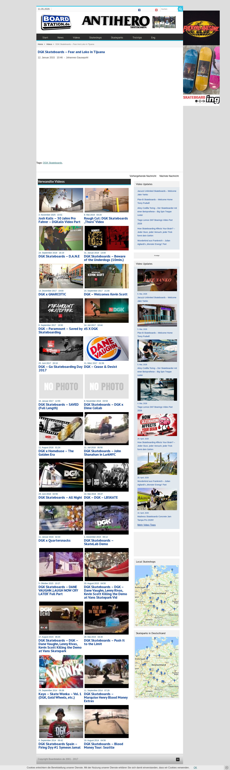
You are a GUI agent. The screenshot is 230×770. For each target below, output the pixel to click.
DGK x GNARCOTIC (52, 294)
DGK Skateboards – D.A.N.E (59, 256)
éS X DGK (91, 328)
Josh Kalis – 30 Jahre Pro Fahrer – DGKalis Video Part (59, 220)
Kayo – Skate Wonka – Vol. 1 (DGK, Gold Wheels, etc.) (60, 696)
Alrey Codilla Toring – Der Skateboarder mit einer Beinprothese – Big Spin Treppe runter (157, 211)
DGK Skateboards (52, 163)
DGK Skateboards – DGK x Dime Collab (103, 406)
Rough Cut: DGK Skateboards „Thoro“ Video (106, 220)
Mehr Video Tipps (146, 525)
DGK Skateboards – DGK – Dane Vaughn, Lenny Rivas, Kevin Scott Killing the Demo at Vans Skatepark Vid (105, 592)
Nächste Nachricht (169, 176)
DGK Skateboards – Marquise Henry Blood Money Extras (105, 697)
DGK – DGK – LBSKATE (101, 497)
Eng (153, 37)
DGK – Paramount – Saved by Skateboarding (60, 330)
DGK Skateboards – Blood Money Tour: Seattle (103, 746)
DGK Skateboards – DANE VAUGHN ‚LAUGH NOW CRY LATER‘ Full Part (58, 590)
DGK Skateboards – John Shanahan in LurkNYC (102, 453)
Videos (76, 37)
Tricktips (137, 37)
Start (45, 37)
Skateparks (117, 37)
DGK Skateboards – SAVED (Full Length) (59, 406)
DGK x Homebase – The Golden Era (56, 453)
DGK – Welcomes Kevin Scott (105, 294)
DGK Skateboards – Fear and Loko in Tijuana (71, 52)
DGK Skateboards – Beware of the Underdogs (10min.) (104, 258)
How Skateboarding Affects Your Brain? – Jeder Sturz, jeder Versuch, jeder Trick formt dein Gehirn (156, 232)
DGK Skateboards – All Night (60, 497)
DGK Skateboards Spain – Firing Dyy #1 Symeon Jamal (60, 746)
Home (40, 44)
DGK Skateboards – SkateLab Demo (98, 542)
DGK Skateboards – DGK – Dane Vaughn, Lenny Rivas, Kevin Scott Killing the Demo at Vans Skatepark (60, 645)
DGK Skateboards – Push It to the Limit (104, 642)
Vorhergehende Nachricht (143, 176)
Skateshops (95, 37)
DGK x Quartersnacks (55, 540)
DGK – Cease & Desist (100, 366)
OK (195, 767)
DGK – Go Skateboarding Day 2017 (60, 368)
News (61, 37)
